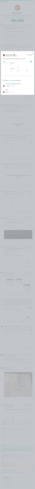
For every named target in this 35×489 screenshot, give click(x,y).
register (13, 80)
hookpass (11, 54)
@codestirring (7, 85)
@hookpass (7, 54)
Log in (10, 80)
